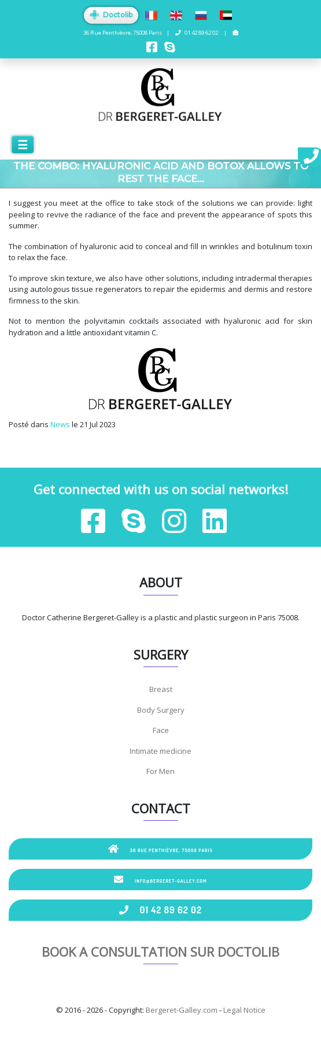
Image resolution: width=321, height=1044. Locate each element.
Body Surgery (161, 710)
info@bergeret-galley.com (160, 879)
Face (161, 730)
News (60, 424)
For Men (160, 771)
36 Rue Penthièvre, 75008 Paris (160, 848)
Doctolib (111, 15)
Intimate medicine (160, 751)
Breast (160, 689)
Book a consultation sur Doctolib (160, 951)
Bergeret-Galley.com (181, 1010)
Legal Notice (244, 1010)
